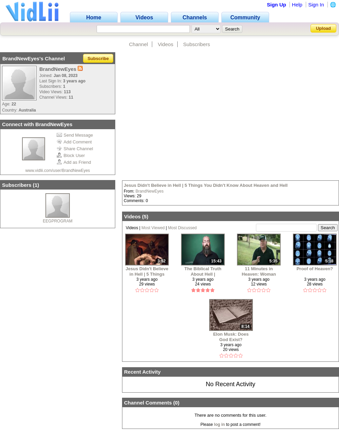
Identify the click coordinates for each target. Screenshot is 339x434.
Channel (138, 44)
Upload (323, 28)
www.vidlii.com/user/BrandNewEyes (57, 170)
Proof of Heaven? (315, 268)
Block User (71, 155)
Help (297, 4)
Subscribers (196, 44)
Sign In (316, 4)
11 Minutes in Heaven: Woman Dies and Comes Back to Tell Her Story (259, 271)
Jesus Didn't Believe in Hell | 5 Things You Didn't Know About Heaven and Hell (205, 185)
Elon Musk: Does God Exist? (231, 337)
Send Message (75, 135)
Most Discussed (182, 227)
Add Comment (74, 141)
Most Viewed (152, 227)
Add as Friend (74, 162)
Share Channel (75, 148)
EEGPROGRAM (57, 221)
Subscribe (98, 58)
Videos (166, 44)
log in (219, 424)
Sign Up (276, 4)
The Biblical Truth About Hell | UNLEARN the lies (203, 271)
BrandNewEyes (150, 191)
